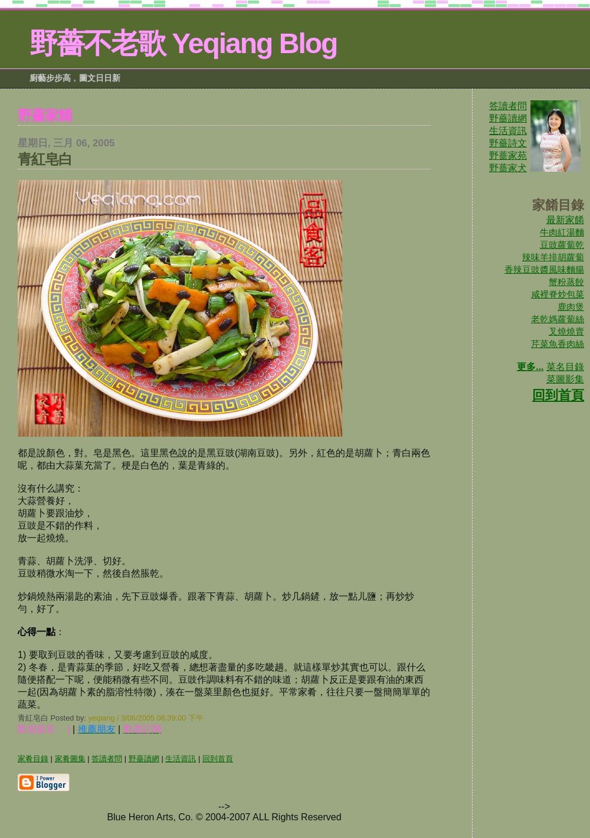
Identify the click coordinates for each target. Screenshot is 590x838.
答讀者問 (508, 106)
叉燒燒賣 (566, 331)
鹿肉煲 (571, 307)
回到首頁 (558, 395)
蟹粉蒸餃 (566, 282)
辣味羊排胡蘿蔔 (553, 257)
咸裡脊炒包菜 (557, 294)
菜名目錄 (565, 367)
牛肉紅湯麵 (562, 232)
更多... (530, 367)
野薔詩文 (508, 143)
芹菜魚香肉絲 (557, 344)
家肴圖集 (70, 758)
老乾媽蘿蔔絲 (557, 319)
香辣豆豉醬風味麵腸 (544, 269)
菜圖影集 (565, 379)
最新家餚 (565, 220)
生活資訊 (508, 131)
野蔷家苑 (508, 155)
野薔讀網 (508, 118)
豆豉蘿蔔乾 (562, 245)
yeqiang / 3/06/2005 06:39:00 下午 (146, 717)
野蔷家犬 (508, 168)
